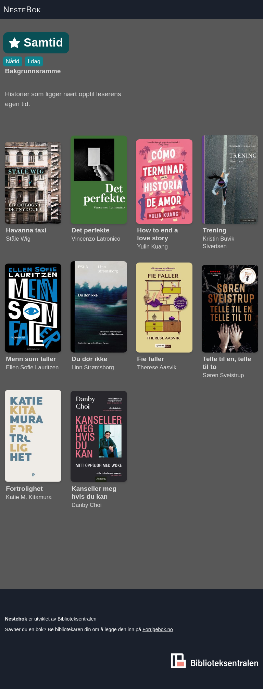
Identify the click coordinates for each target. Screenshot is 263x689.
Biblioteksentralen (77, 619)
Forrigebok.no (157, 629)
